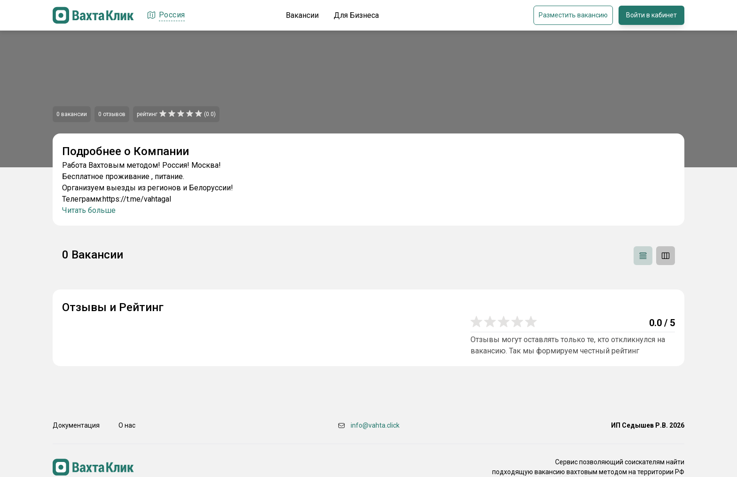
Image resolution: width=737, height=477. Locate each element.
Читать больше (89, 210)
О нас (126, 425)
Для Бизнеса (356, 15)
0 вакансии (71, 114)
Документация (76, 425)
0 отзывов (111, 114)
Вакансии (302, 15)
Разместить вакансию (573, 15)
